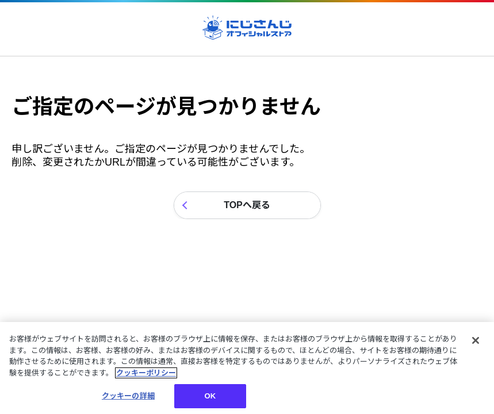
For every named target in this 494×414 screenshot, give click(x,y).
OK (210, 396)
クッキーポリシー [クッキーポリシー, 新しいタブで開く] (146, 373)
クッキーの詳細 (128, 396)
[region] (247, 368)
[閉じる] (475, 340)
